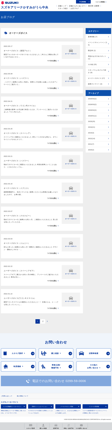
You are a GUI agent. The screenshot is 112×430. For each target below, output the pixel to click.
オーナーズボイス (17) (96, 78)
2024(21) (91, 127)
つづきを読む (52, 61)
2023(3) (91, 133)
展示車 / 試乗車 (93, 6)
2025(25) (91, 121)
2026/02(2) (92, 110)
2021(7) (91, 144)
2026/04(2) (92, 99)
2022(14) (91, 138)
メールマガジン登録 (66, 406)
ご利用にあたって (6, 396)
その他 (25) (92, 64)
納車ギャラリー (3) (95, 84)
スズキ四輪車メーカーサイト (12, 406)
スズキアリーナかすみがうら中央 (24, 7)
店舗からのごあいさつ (77, 6)
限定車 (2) (92, 50)
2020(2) (91, 150)
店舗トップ (62, 6)
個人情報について (22, 396)
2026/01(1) (92, 116)
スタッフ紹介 (63, 8)
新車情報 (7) (92, 37)
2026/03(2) (92, 104)
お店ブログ (75, 8)
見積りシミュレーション (39, 406)
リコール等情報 (94, 406)
